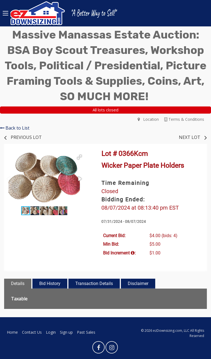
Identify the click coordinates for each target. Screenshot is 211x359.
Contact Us (32, 332)
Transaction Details (94, 283)
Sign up (66, 332)
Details (17, 283)
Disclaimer (138, 283)
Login (51, 332)
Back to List (14, 128)
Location (148, 119)
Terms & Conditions (184, 119)
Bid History (49, 283)
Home (12, 332)
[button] (79, 157)
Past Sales (86, 332)
